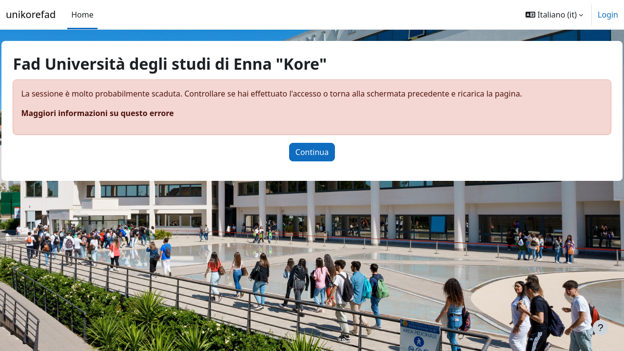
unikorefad (31, 14)
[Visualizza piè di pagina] (600, 327)
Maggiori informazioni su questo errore (119, 113)
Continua (312, 152)
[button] (554, 14)
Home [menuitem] (82, 14)
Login (608, 14)
